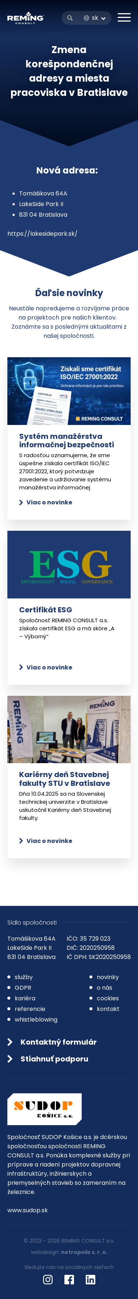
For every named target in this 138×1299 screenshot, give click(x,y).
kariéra (25, 998)
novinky (108, 977)
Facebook (69, 1279)
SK (95, 18)
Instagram (48, 1279)
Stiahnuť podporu (54, 1059)
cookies (108, 998)
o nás (104, 987)
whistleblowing (36, 1019)
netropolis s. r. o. (84, 1252)
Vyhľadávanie (69, 17)
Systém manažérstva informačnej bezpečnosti (66, 440)
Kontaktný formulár (59, 1042)
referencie (30, 1009)
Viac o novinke (49, 502)
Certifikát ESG (45, 610)
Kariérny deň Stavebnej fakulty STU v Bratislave (64, 778)
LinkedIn (90, 1279)
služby (24, 977)
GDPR (23, 987)
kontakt (108, 1009)
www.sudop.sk (27, 1210)
